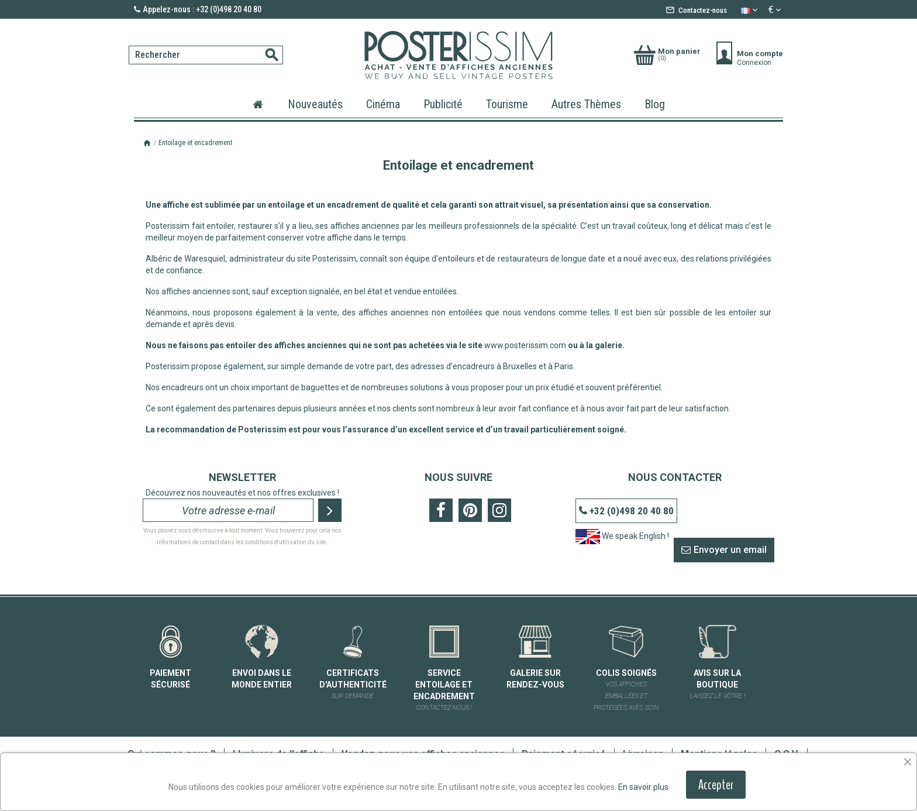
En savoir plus (643, 787)
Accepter (715, 784)
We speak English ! (622, 536)
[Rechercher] (206, 55)
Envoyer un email (730, 549)
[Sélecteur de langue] (750, 10)
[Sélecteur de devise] (775, 10)
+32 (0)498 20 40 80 (632, 511)
